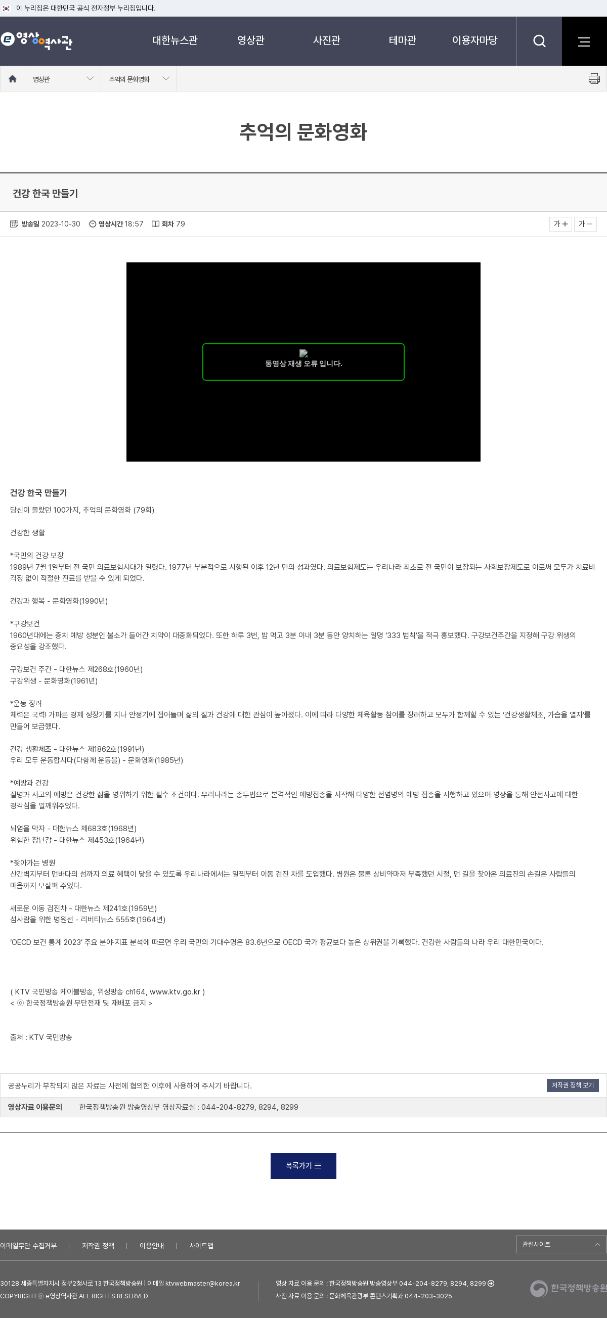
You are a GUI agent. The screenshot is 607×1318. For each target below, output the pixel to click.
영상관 (251, 40)
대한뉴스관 (175, 40)
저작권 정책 (98, 1246)
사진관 (326, 40)
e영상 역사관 (36, 41)
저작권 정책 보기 (573, 1085)
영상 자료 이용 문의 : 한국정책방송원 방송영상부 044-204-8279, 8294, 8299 (381, 1283)
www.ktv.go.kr (175, 991)
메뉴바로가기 (0, 0)
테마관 (402, 40)
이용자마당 (475, 40)
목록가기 (303, 1165)
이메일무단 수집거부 (28, 1246)
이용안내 (152, 1246)
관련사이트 (536, 1244)
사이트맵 (201, 1246)
